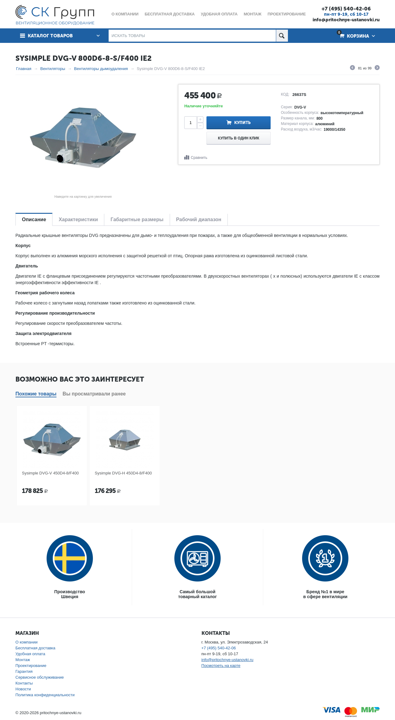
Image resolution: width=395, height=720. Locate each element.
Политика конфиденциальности (45, 695)
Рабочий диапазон (199, 219)
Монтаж (22, 659)
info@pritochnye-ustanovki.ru (346, 20)
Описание (34, 219)
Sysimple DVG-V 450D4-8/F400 (50, 473)
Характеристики (78, 219)
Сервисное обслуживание (39, 677)
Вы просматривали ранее (94, 393)
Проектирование (30, 665)
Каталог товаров (50, 36)
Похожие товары (35, 393)
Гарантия (23, 671)
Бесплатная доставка (35, 648)
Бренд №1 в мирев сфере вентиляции (325, 594)
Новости (23, 689)
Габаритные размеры (136, 219)
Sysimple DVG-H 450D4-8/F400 (123, 473)
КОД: (285, 94)
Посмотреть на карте (221, 665)
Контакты (24, 683)
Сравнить (199, 157)
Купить (242, 122)
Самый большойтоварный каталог (197, 594)
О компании (26, 642)
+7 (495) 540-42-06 (346, 9)
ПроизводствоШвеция (69, 594)
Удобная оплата (30, 654)
